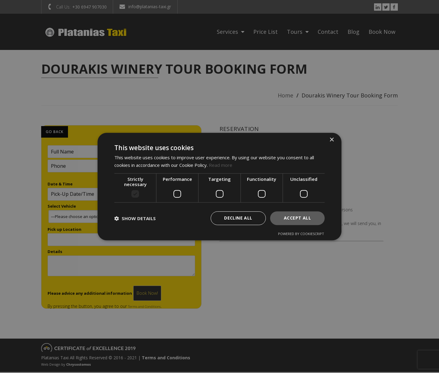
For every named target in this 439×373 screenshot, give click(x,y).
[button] (135, 218)
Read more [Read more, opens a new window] (220, 165)
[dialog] (219, 187)
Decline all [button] (238, 218)
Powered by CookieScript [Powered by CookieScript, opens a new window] (301, 233)
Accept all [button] (297, 218)
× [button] (331, 140)
